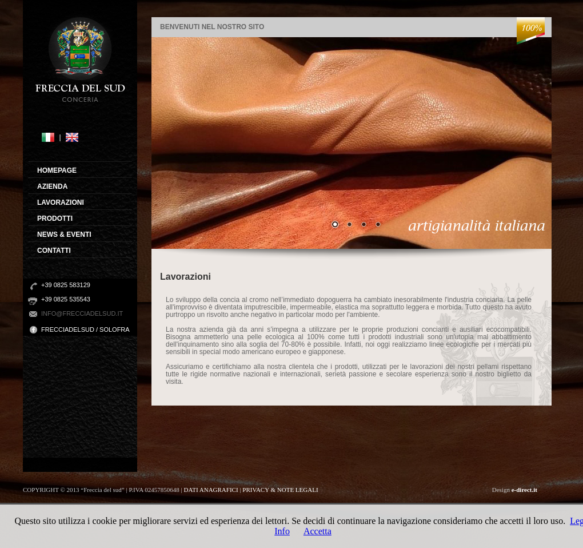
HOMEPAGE (57, 170)
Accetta (318, 531)
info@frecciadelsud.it (82, 313)
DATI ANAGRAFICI (212, 489)
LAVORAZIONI (60, 202)
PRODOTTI (55, 219)
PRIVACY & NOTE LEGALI (280, 489)
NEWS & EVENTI (64, 235)
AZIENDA (52, 186)
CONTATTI (54, 251)
